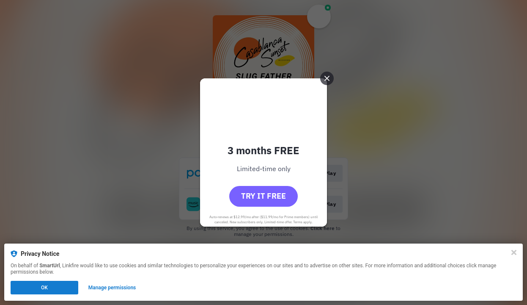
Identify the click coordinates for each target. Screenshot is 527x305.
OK (44, 288)
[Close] (514, 252)
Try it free (263, 196)
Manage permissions (112, 288)
